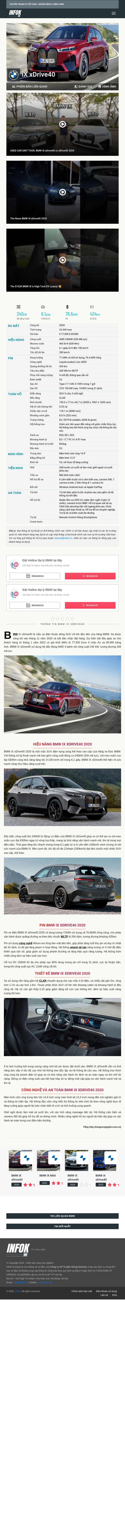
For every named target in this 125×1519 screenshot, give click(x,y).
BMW (15, 634)
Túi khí (33, 492)
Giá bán (34, 334)
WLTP (64, 936)
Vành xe (34, 435)
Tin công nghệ (38, 1249)
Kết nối (34, 487)
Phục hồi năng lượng (41, 375)
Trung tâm (35, 453)
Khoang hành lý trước (42, 444)
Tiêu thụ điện (37, 371)
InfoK (17, 1291)
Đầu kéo (34, 448)
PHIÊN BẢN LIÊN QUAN (29, 86)
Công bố (34, 325)
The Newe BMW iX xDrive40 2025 (28, 218)
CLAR (42, 980)
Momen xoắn (37, 343)
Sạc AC (34, 384)
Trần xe (34, 475)
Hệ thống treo (37, 424)
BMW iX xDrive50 (17, 1177)
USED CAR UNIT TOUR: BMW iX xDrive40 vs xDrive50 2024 (42, 150)
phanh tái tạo (78, 947)
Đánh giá (83, 86)
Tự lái (33, 517)
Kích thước (36, 402)
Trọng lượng (37, 420)
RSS (114, 1295)
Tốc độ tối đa (37, 352)
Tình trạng (35, 329)
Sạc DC (34, 388)
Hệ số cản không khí (41, 406)
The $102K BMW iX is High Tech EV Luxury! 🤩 (36, 286)
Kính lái (34, 462)
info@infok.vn (21, 1282)
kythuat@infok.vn (63, 538)
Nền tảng (35, 398)
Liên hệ (104, 1295)
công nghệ (25, 943)
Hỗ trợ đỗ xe (36, 479)
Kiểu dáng (35, 393)
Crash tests (36, 522)
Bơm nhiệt (35, 379)
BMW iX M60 (48, 1175)
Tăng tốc (35, 348)
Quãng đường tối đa (41, 366)
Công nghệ (36, 362)
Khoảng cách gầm (40, 415)
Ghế (32, 467)
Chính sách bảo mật (82, 1291)
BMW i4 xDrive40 (101, 1177)
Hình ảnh (107, 86)
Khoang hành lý (38, 439)
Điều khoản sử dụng (106, 1291)
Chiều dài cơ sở (38, 411)
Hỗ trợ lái (35, 500)
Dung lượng (36, 357)
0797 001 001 (46, 1282)
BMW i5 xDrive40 (73, 1177)
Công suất (35, 339)
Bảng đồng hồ (37, 458)
